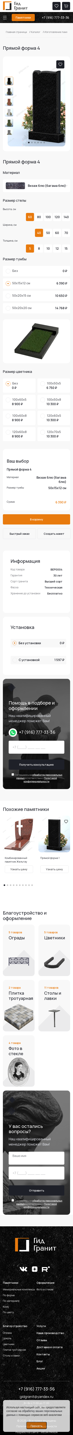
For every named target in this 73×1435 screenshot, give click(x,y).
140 (66, 217)
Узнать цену (18, 869)
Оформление (45, 1283)
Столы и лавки (11, 1355)
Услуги (41, 1326)
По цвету (8, 1312)
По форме (9, 1295)
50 (48, 233)
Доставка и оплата (49, 1347)
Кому (6, 1306)
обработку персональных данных (39, 776)
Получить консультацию (36, 764)
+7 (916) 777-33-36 (55, 17)
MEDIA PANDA (49, 1432)
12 (57, 248)
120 (57, 217)
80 (39, 217)
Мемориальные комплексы (19, 1289)
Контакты (43, 1354)
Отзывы (41, 1340)
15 (66, 248)
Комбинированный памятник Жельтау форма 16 (16, 861)
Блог (39, 1361)
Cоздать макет (54, 534)
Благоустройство (15, 1326)
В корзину (36, 519)
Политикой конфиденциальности (40, 779)
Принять (36, 1426)
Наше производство (50, 1333)
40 (39, 233)
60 (30, 217)
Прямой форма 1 (50, 858)
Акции (40, 1368)
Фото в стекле (44, 1289)
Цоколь (7, 1338)
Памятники (23, 17)
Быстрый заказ (19, 534)
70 (66, 233)
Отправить (36, 1190)
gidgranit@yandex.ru (36, 1396)
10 (48, 248)
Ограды (7, 1332)
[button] (29, 142)
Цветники (8, 1344)
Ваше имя (19, 1156)
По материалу (11, 1301)
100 (48, 217)
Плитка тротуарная (14, 1349)
